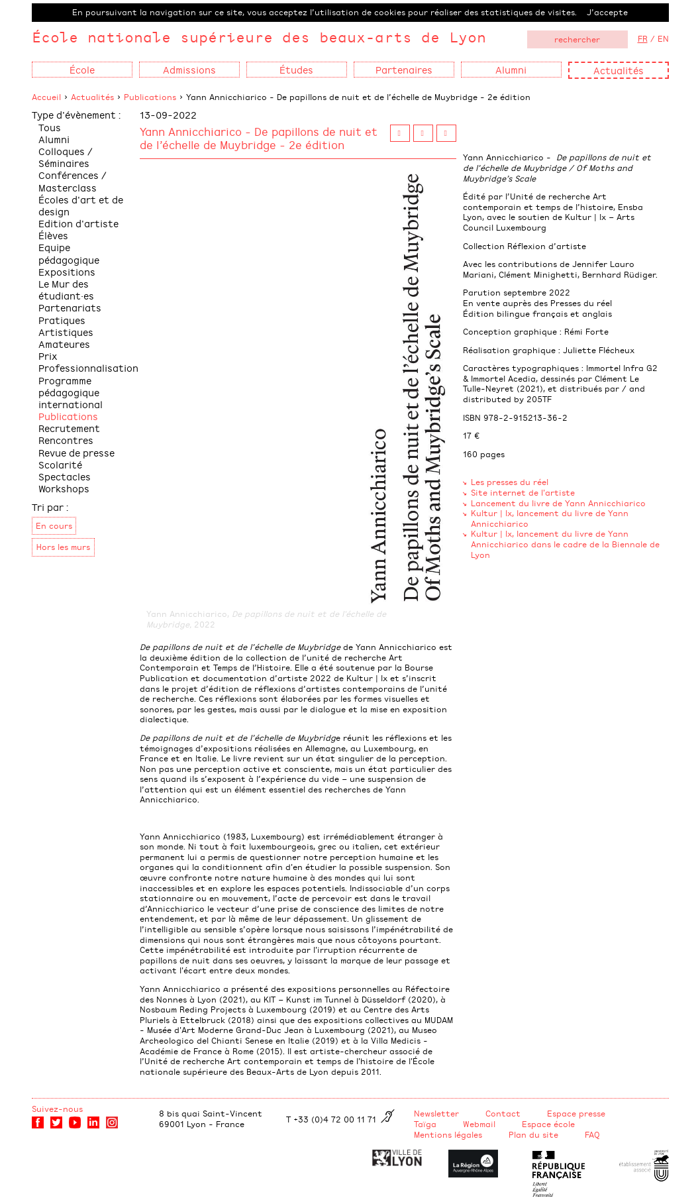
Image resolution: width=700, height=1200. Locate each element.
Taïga (425, 1124)
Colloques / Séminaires (65, 157)
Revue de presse (76, 452)
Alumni (54, 139)
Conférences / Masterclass (72, 180)
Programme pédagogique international (70, 392)
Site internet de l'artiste (523, 492)
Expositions (66, 271)
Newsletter (436, 1113)
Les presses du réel (509, 482)
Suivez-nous (57, 1109)
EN (663, 38)
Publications (150, 97)
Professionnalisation (88, 367)
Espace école (548, 1124)
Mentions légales (448, 1134)
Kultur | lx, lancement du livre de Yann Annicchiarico (549, 518)
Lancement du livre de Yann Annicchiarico (558, 503)
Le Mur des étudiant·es (66, 289)
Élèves (53, 235)
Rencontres (65, 440)
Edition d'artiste (78, 223)
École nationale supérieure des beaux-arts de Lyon (259, 37)
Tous (49, 127)
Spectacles (64, 476)
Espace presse (576, 1113)
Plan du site (533, 1134)
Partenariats (69, 307)
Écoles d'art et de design (80, 205)
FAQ (592, 1134)
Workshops (63, 488)
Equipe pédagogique (68, 253)
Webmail (479, 1124)
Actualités (618, 70)
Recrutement (69, 428)
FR (643, 38)
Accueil (46, 97)
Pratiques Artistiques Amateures (65, 332)
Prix (48, 355)
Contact (503, 1113)
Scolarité (60, 464)
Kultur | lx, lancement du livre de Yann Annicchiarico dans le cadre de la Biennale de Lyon (565, 543)
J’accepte (607, 12)
